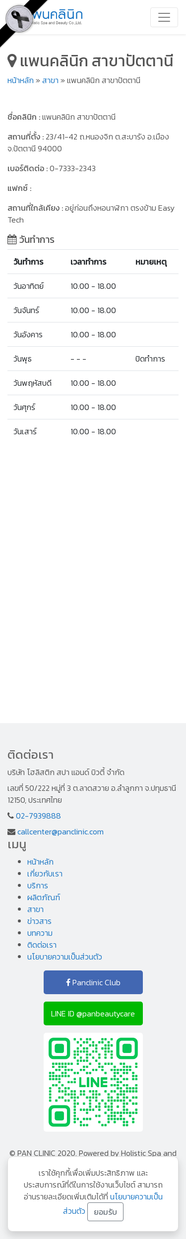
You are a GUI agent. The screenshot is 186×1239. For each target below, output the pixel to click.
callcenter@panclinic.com (60, 831)
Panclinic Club (93, 982)
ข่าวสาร (39, 921)
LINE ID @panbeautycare (93, 1013)
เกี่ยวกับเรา (44, 873)
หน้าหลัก (20, 80)
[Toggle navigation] (164, 17)
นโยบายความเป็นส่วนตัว (64, 957)
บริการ (37, 885)
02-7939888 (38, 816)
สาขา (50, 80)
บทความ (40, 933)
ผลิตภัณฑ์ (43, 897)
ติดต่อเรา (42, 945)
